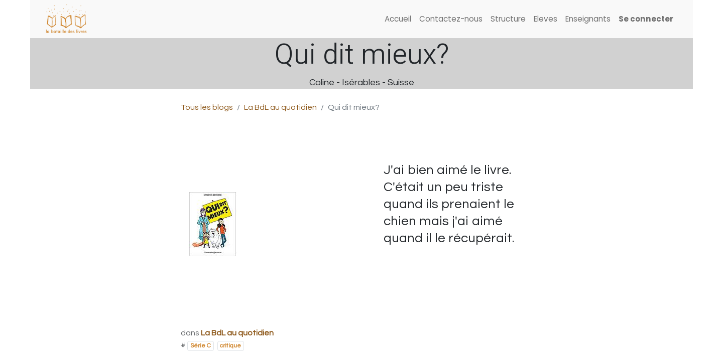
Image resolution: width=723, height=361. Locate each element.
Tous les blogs (207, 107)
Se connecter (646, 19)
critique (230, 345)
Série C (200, 345)
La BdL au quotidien (280, 107)
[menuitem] (398, 19)
